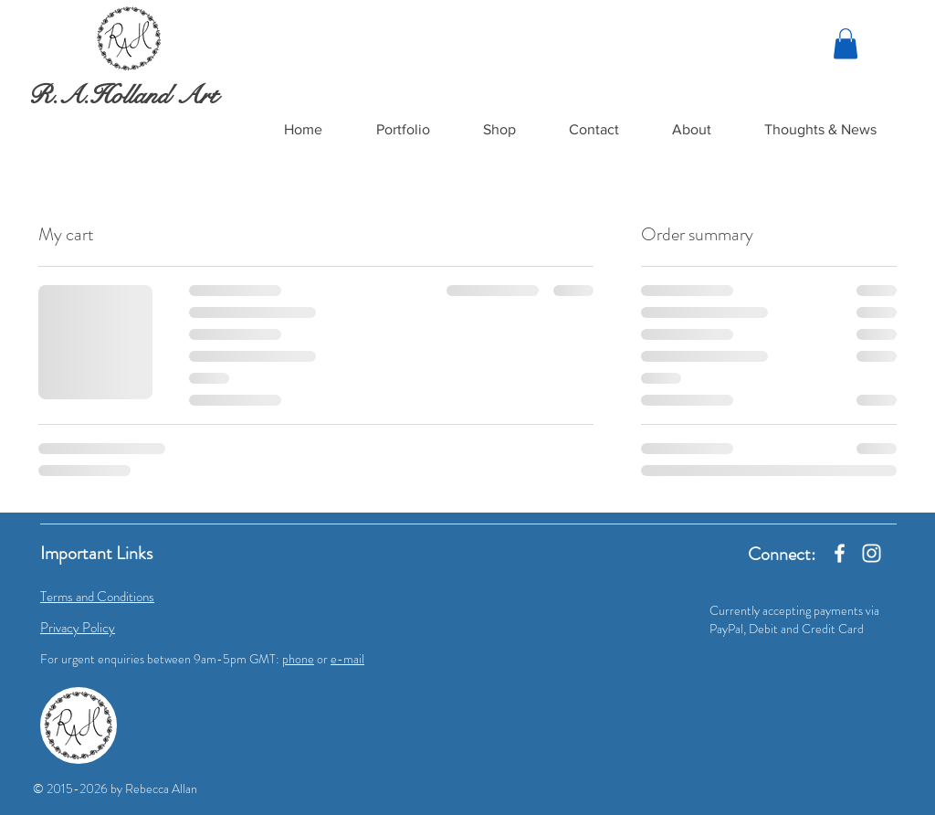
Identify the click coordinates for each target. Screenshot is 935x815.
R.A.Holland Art (122, 95)
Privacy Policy (77, 628)
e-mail (347, 659)
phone (298, 659)
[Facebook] (839, 553)
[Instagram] (871, 553)
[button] (403, 130)
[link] (845, 43)
